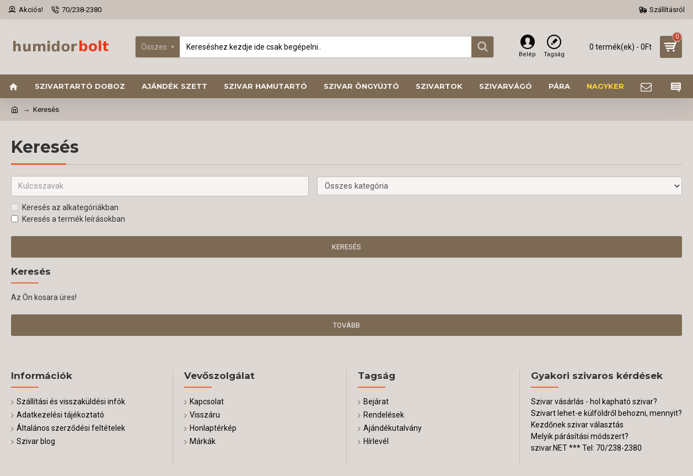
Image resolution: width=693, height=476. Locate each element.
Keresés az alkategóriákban (65, 208)
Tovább (346, 326)
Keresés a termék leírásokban (68, 219)
